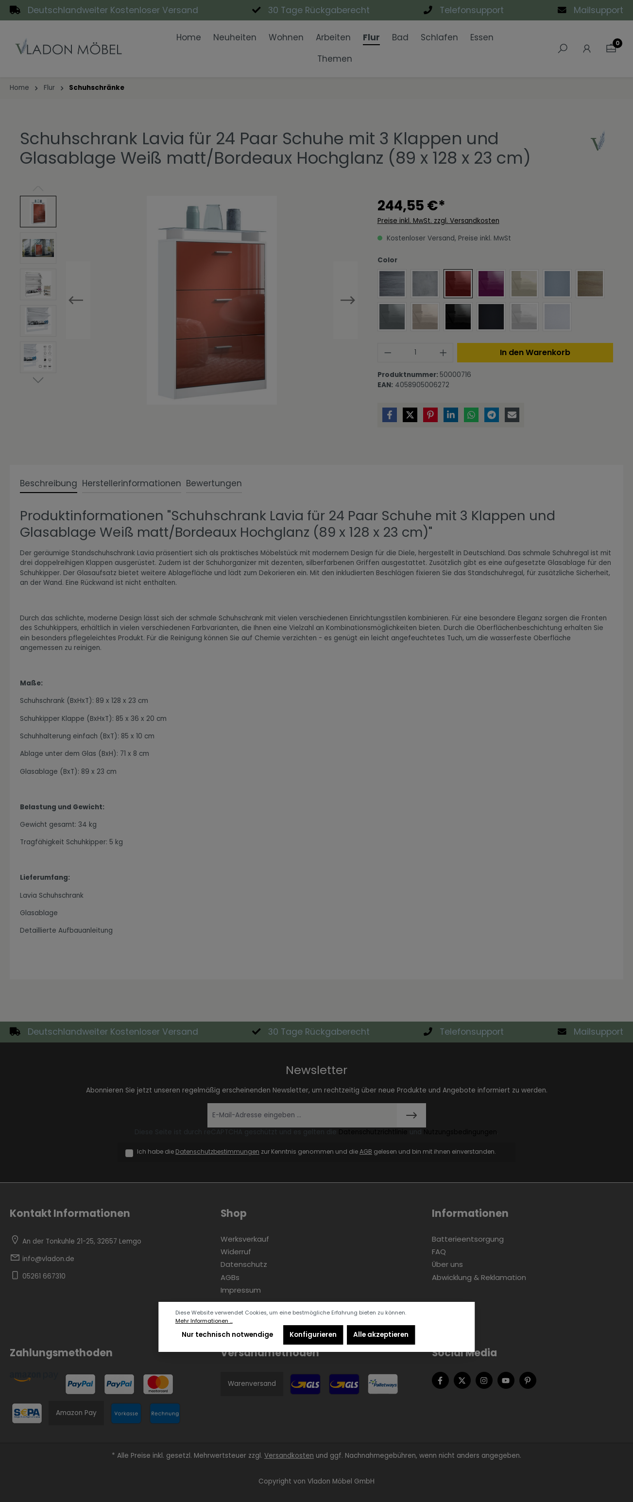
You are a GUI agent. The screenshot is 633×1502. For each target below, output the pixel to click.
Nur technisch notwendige (227, 1334)
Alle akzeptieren (381, 1334)
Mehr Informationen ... (204, 1321)
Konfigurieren (313, 1334)
